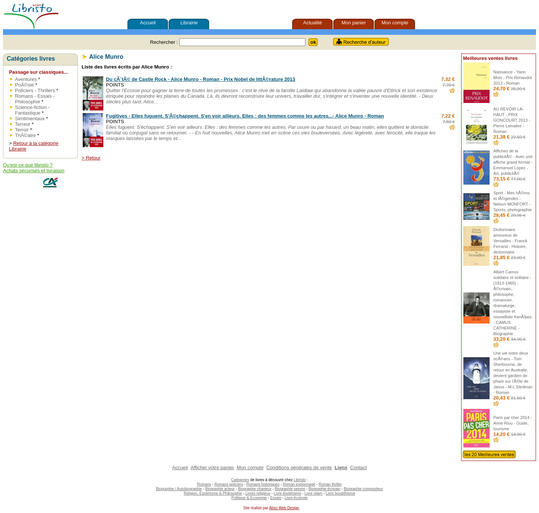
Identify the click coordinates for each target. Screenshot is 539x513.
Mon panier (353, 22)
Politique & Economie (249, 498)
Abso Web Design (284, 508)
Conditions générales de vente (299, 467)
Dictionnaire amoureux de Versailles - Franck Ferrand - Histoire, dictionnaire (510, 240)
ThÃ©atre (25, 135)
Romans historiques (262, 484)
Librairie (189, 22)
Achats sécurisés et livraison (33, 170)
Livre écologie (296, 498)
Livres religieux (258, 493)
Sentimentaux (30, 118)
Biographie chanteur (255, 489)
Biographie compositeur (363, 489)
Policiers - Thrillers (35, 90)
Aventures (26, 79)
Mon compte (394, 22)
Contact (358, 467)
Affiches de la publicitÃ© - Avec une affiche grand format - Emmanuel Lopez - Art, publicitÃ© (513, 162)
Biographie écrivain (324, 489)
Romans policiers (228, 484)
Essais (275, 498)
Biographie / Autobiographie (179, 489)
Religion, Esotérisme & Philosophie (213, 493)
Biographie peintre (290, 489)
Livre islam (313, 493)
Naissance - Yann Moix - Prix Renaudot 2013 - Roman (512, 77)
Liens (341, 467)
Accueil (148, 22)
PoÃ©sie (24, 85)
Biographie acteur (220, 489)
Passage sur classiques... (38, 72)
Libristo (300, 480)
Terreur (22, 124)
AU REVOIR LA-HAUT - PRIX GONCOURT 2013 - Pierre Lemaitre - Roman (511, 120)
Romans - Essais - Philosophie (35, 98)
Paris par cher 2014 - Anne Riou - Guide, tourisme (512, 423)
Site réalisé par (255, 508)
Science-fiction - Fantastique (32, 110)
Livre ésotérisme (287, 493)
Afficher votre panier (212, 467)
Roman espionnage (299, 484)
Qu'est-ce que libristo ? (28, 165)
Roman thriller (330, 484)
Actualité (312, 22)
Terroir (22, 130)
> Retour (91, 158)
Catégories (240, 480)
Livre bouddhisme (340, 493)
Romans (204, 484)
